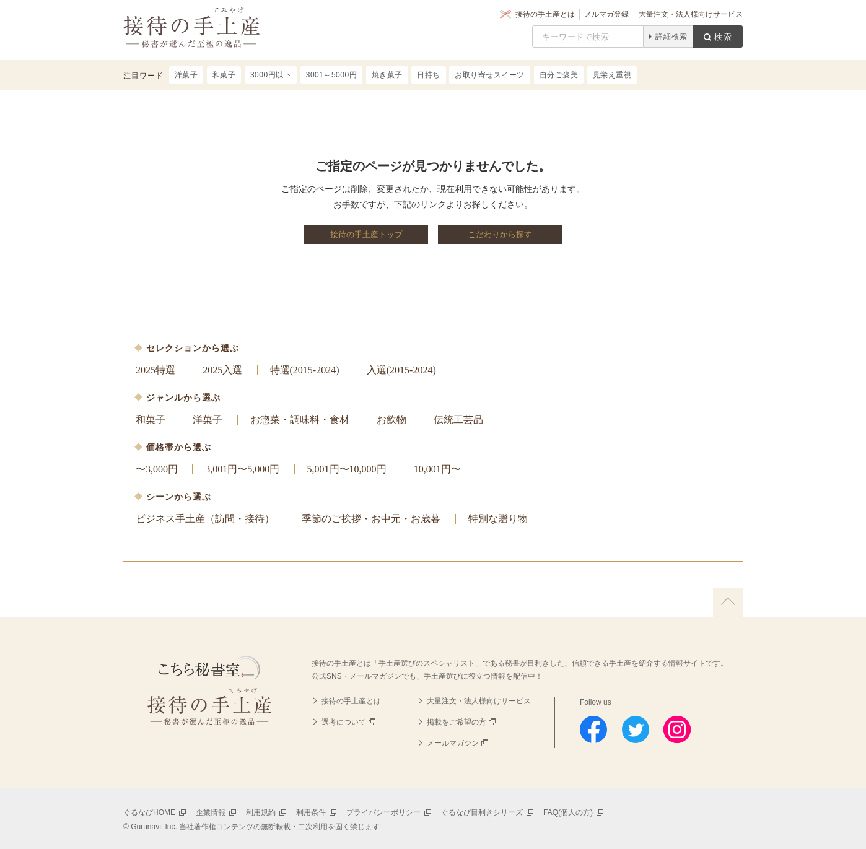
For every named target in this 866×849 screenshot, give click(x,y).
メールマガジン (453, 743)
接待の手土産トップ (366, 234)
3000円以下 (270, 75)
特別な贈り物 (498, 518)
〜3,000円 (157, 469)
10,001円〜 (437, 469)
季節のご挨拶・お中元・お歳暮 (371, 518)
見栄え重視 (612, 75)
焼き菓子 (387, 75)
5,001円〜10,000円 (347, 469)
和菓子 (150, 419)
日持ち (428, 75)
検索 (723, 36)
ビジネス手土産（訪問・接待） (205, 518)
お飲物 (391, 419)
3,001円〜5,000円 (242, 469)
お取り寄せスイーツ (490, 75)
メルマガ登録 (606, 14)
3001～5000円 (331, 75)
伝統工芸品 (458, 419)
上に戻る (728, 602)
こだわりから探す (500, 234)
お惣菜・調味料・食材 (299, 419)
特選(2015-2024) (304, 370)
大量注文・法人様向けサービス (691, 14)
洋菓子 (207, 419)
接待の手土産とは (545, 14)
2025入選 (222, 370)
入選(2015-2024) (401, 370)
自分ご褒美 (559, 75)
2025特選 (155, 370)
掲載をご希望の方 (456, 722)
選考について (343, 722)
